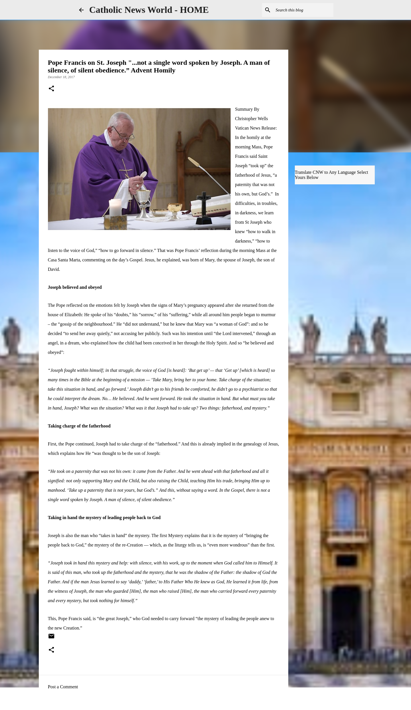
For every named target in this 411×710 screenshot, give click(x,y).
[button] (51, 89)
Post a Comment (63, 686)
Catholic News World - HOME (149, 10)
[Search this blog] (303, 10)
